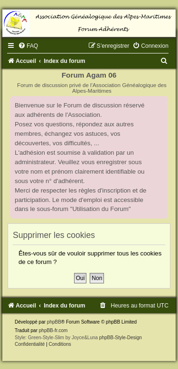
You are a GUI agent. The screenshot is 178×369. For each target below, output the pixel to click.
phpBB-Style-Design (120, 337)
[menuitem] (28, 46)
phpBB (54, 322)
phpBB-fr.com (53, 330)
